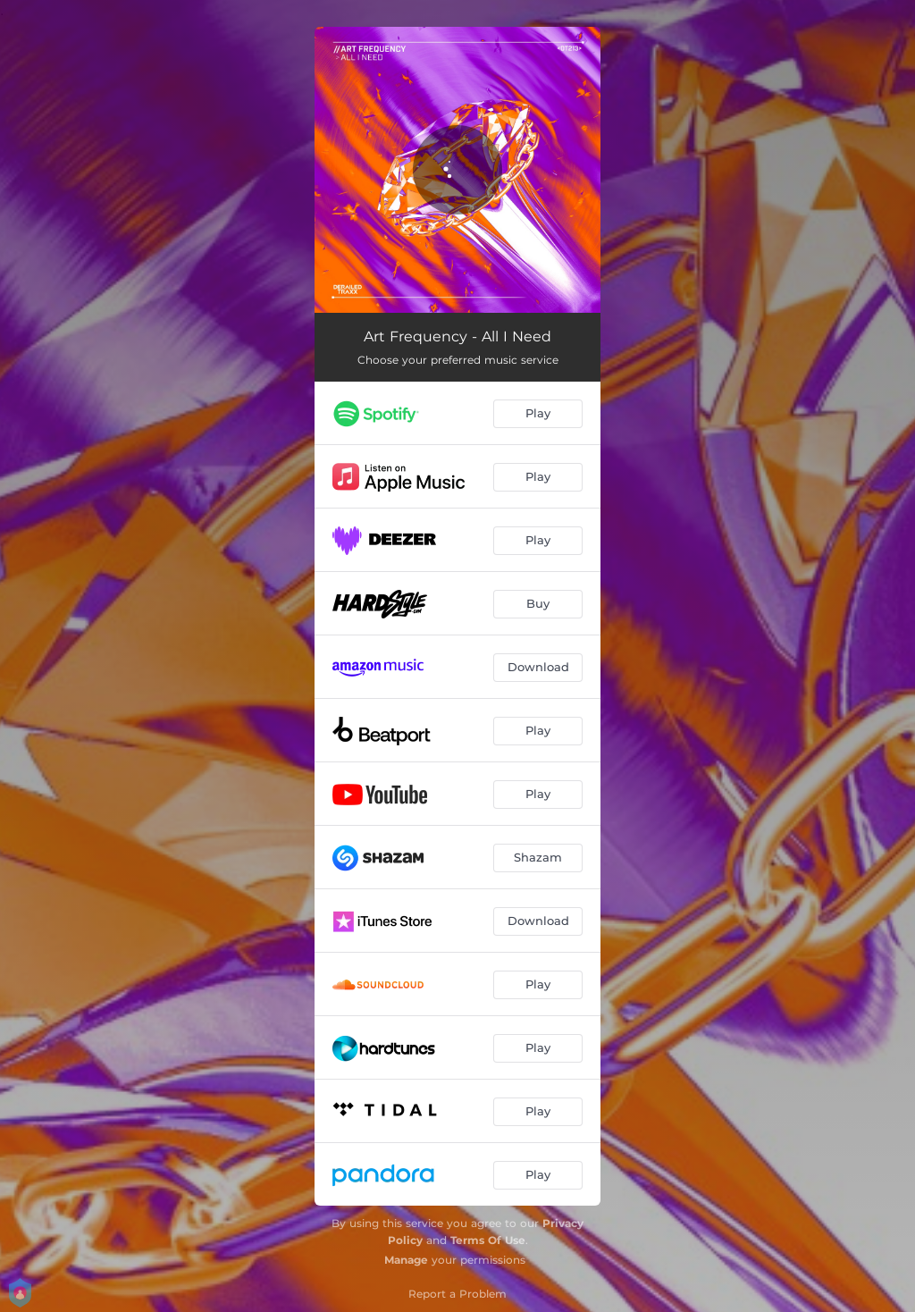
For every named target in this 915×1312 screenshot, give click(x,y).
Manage (406, 1259)
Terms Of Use (487, 1240)
